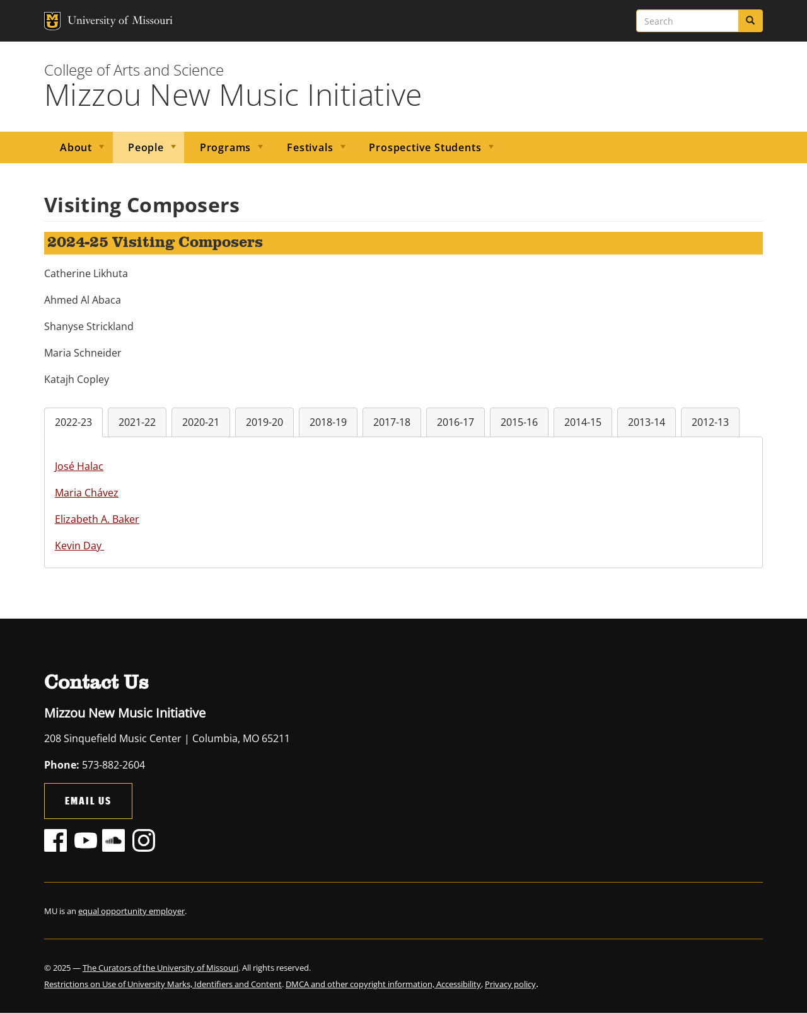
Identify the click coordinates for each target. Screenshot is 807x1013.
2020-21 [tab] (200, 422)
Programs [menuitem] (224, 151)
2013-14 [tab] (646, 422)
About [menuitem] (74, 151)
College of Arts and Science (134, 69)
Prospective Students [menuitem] (423, 151)
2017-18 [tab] (391, 422)
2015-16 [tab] (519, 422)
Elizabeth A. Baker (97, 519)
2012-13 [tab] (710, 422)
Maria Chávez (87, 493)
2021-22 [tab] (137, 422)
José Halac (79, 466)
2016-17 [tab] (455, 422)
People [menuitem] (144, 151)
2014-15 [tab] (582, 422)
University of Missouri (94, 21)
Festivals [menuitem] (308, 151)
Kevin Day (79, 545)
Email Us (88, 800)
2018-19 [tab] (328, 422)
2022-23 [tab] (73, 422)
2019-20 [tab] (264, 422)
